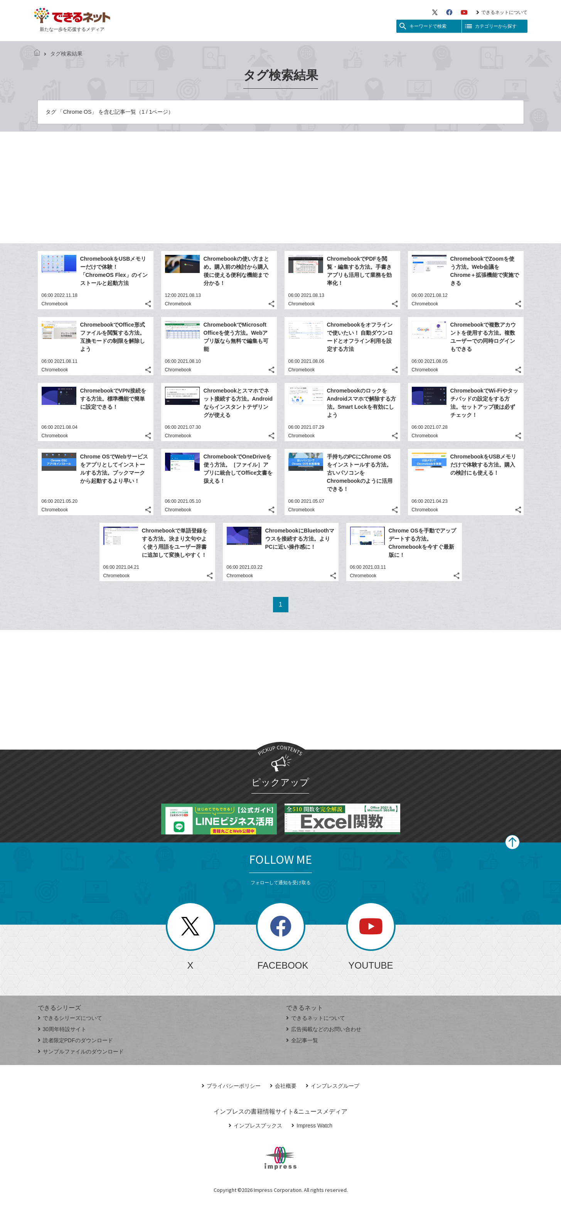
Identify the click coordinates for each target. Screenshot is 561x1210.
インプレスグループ (332, 1086)
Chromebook (55, 304)
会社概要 (283, 1086)
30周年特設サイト (62, 1029)
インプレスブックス (255, 1125)
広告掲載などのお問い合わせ (323, 1029)
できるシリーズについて (70, 1018)
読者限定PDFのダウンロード (75, 1040)
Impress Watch (311, 1125)
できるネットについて (501, 12)
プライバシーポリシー (231, 1086)
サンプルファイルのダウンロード (81, 1051)
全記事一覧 (302, 1040)
